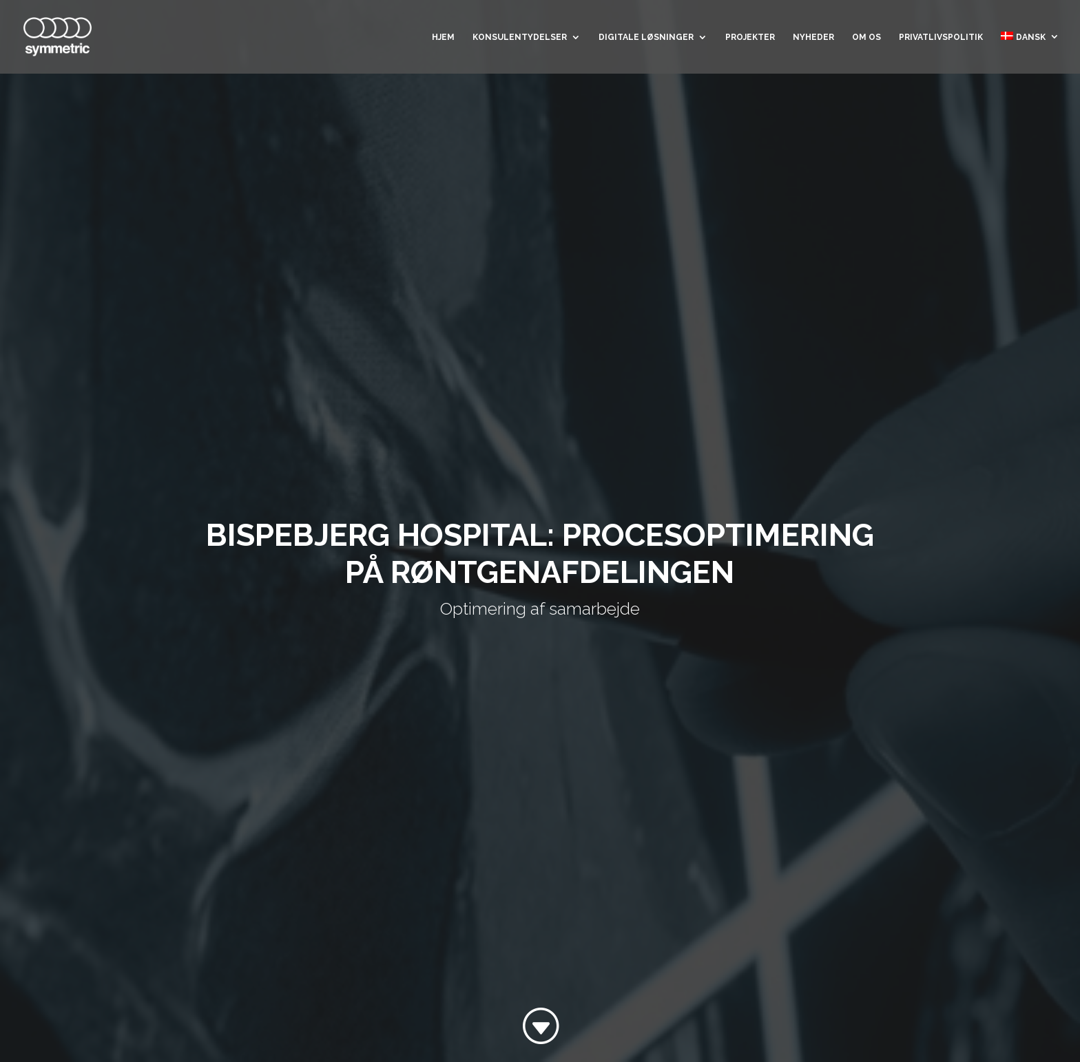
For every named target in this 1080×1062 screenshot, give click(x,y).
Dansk (1023, 37)
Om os (866, 37)
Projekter (750, 37)
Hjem (443, 37)
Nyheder (813, 37)
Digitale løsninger (646, 37)
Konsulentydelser (520, 37)
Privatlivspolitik (941, 37)
